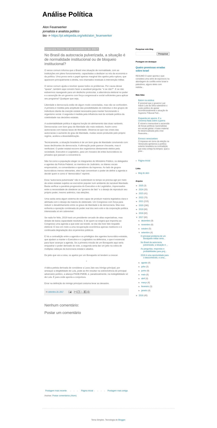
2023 (141, 193)
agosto (144, 263)
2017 (141, 217)
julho (143, 266)
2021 (141, 201)
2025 (141, 185)
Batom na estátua (146, 100)
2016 (141, 295)
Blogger (121, 420)
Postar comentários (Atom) (64, 395)
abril (143, 278)
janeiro (144, 290)
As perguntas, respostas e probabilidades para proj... (154, 250)
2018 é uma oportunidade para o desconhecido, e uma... (155, 256)
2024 (141, 189)
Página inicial (87, 391)
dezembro (146, 221)
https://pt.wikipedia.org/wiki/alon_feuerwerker (81, 35)
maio (143, 274)
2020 (141, 205)
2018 (141, 213)
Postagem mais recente (56, 391)
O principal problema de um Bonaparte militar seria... (153, 237)
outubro (145, 228)
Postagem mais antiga (117, 391)
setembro (145, 232)
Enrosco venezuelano (148, 138)
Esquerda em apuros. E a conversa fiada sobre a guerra (151, 119)
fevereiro (145, 286)
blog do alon (143, 173)
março (144, 282)
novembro (146, 224)
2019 (141, 209)
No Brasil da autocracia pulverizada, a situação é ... (154, 243)
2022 (141, 197)
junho (144, 271)
